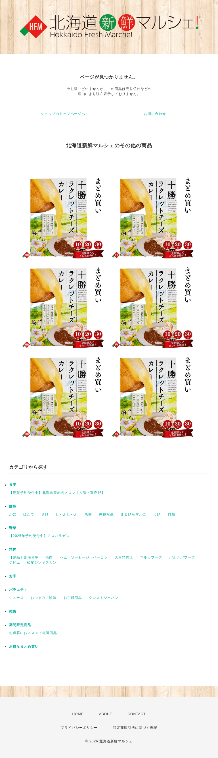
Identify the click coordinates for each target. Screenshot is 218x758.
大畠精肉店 (124, 557)
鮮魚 (12, 506)
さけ (45, 514)
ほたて (28, 514)
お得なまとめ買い (24, 646)
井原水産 (106, 514)
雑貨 (12, 611)
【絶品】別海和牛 (24, 557)
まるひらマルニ (133, 514)
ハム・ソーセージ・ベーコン (84, 557)
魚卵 (88, 514)
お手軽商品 (73, 598)
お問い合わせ (155, 114)
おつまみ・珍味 (43, 598)
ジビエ (14, 563)
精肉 (12, 549)
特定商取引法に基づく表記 (135, 728)
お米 (12, 576)
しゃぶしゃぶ (67, 514)
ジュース (16, 598)
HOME (77, 714)
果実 (12, 485)
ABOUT (105, 714)
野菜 (12, 528)
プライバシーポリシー (79, 728)
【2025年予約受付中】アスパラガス (39, 536)
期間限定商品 (20, 625)
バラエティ (18, 590)
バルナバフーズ (182, 557)
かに (12, 514)
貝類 (171, 514)
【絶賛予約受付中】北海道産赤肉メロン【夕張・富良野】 (57, 493)
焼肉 (49, 557)
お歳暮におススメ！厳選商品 (33, 633)
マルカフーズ (151, 557)
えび (157, 514)
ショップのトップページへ (63, 114)
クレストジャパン (103, 598)
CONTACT (136, 714)
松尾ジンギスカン (41, 563)
